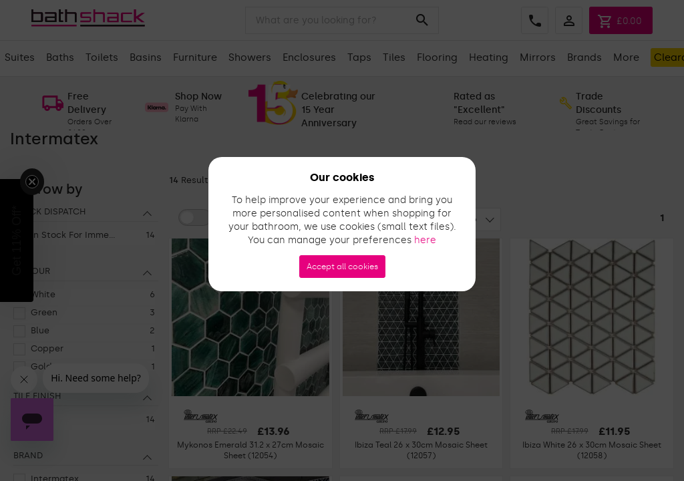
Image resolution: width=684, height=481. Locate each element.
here (425, 240)
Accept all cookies (342, 266)
